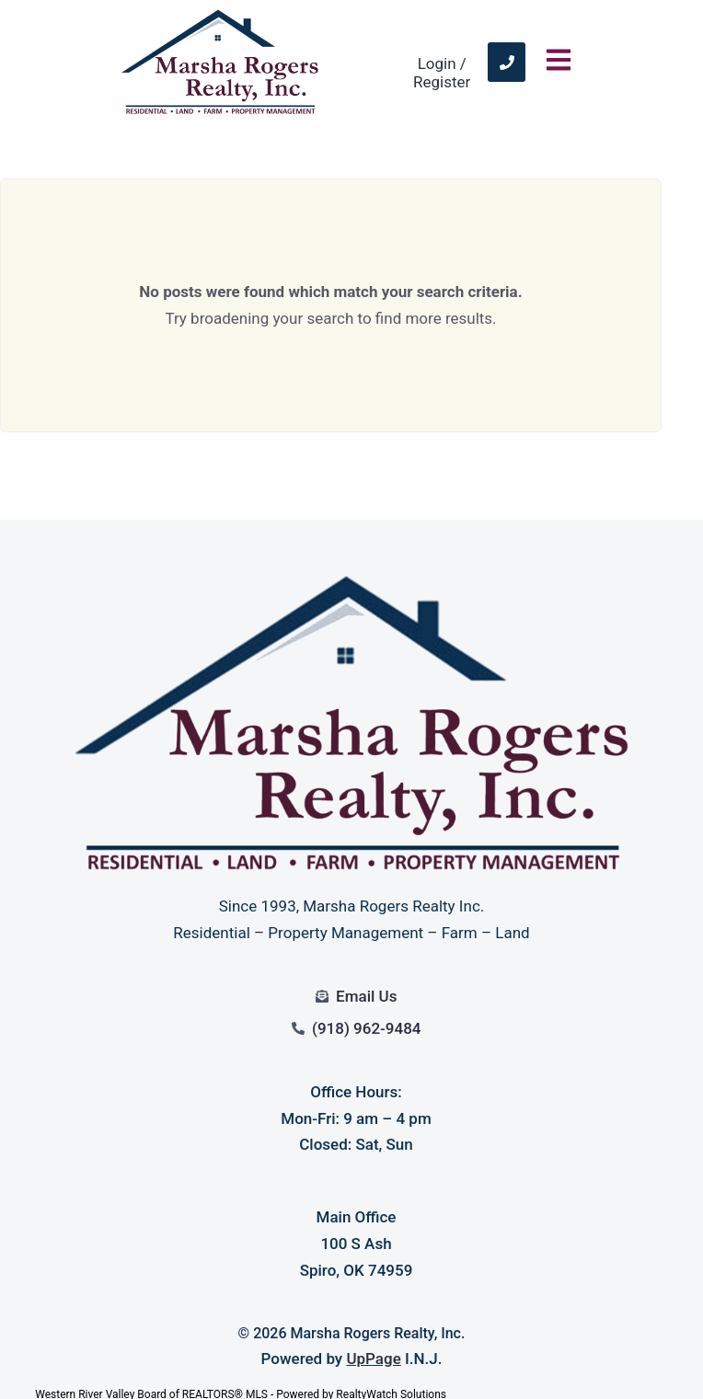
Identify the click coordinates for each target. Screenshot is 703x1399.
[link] (506, 62)
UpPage (373, 1358)
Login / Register (441, 72)
